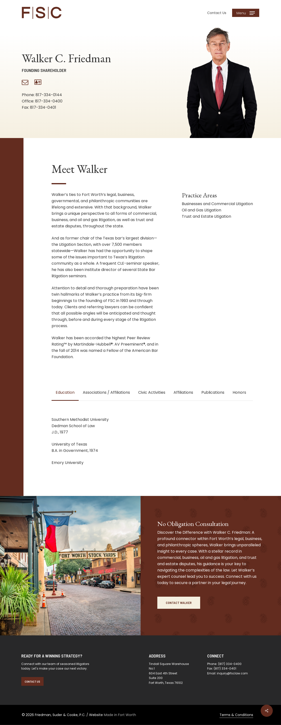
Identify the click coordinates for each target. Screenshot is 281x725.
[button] (245, 12)
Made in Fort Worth (120, 714)
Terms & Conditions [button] (236, 714)
